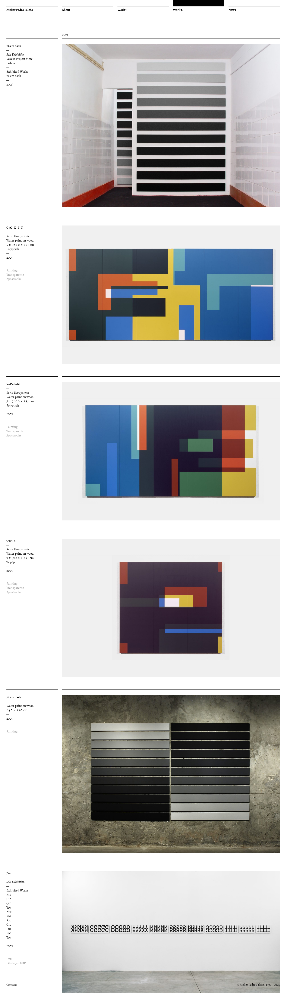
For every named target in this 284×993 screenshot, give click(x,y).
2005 (9, 84)
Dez (9, 959)
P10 (8, 933)
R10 (8, 920)
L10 (8, 929)
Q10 (9, 903)
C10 (8, 924)
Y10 (8, 907)
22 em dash (13, 76)
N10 (9, 912)
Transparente (15, 275)
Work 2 (178, 10)
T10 (8, 937)
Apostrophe (14, 279)
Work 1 (122, 10)
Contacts (11, 985)
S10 (8, 916)
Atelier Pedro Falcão (19, 10)
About (66, 10)
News (232, 10)
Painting (12, 270)
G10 (8, 899)
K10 (8, 895)
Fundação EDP (16, 963)
